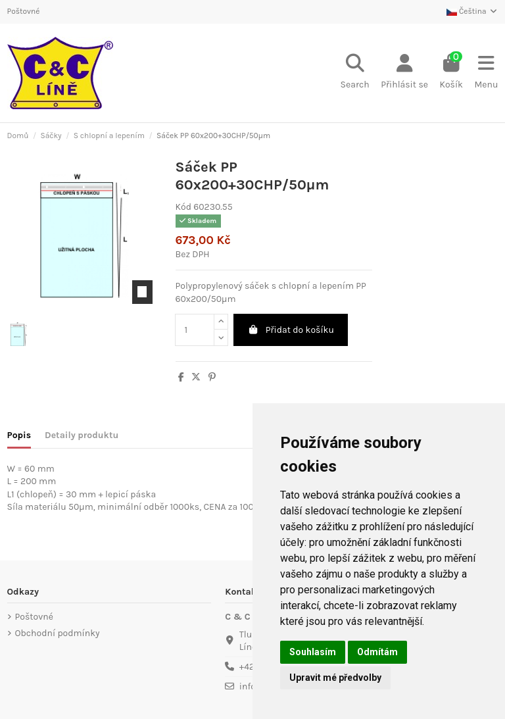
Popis (19, 435)
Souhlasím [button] (312, 652)
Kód (183, 206)
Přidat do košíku (290, 329)
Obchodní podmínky (57, 633)
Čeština (472, 11)
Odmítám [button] (377, 652)
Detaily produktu (81, 435)
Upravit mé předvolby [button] (335, 677)
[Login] (404, 73)
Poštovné (23, 11)
